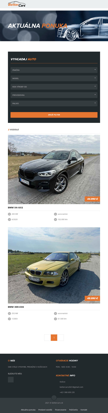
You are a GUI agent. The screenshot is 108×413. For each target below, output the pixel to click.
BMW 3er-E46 (16, 307)
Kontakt (84, 410)
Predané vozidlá (45, 410)
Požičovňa (73, 410)
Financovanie (60, 410)
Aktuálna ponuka (28, 410)
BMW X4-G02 (15, 208)
